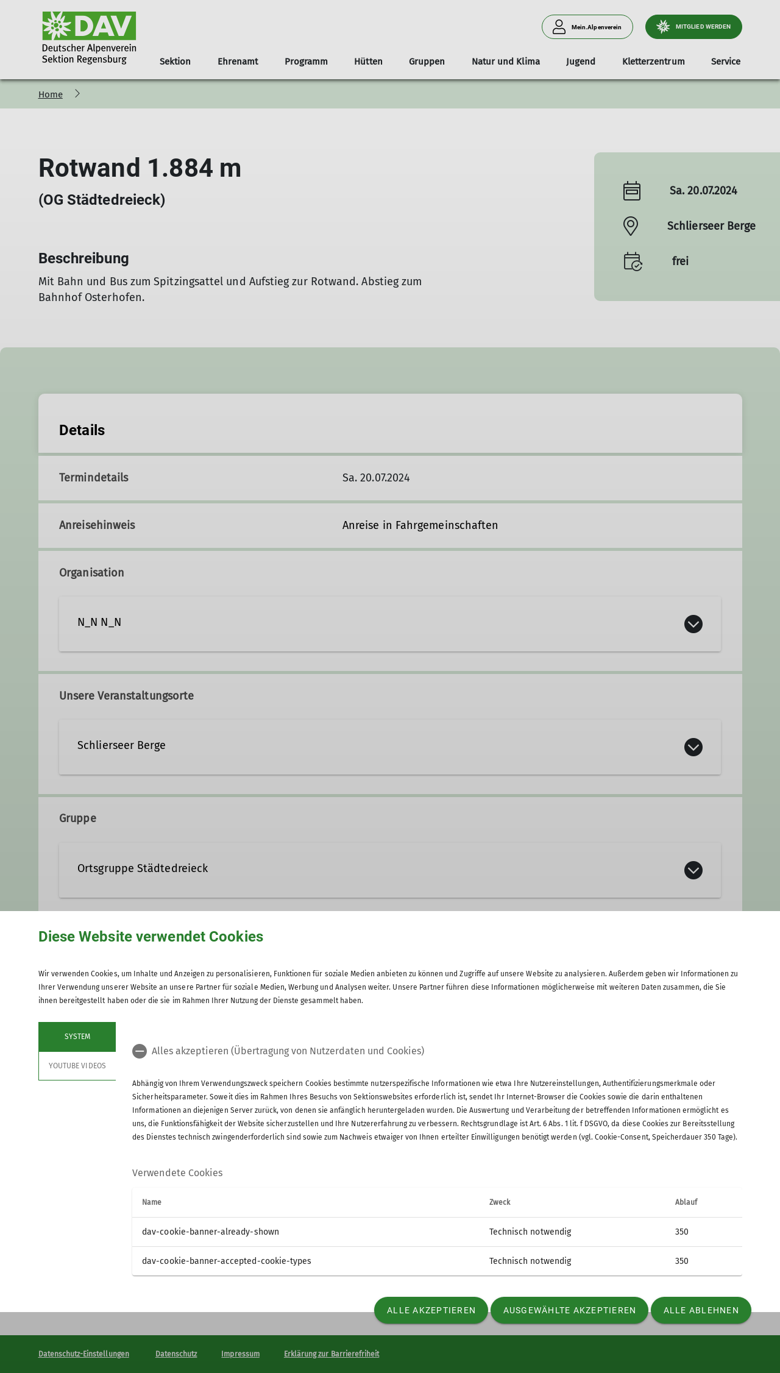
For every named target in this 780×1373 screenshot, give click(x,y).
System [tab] (77, 1036)
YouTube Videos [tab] (77, 1066)
